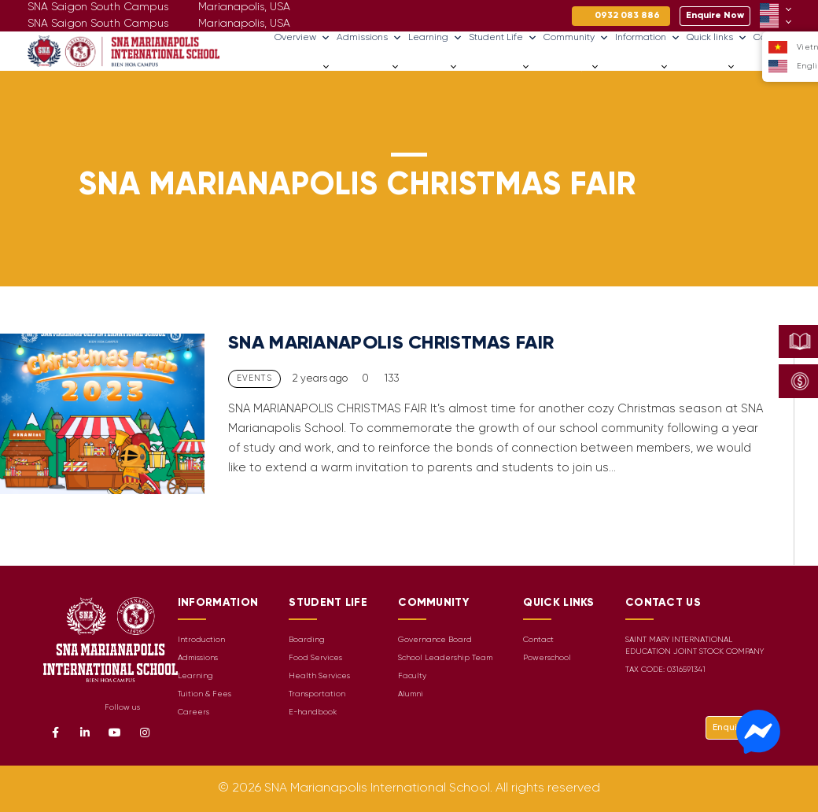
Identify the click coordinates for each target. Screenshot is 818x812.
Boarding (307, 640)
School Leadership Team (445, 658)
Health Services (319, 676)
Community (576, 38)
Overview (302, 38)
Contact (538, 640)
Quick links (717, 38)
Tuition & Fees (204, 694)
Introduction (201, 640)
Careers (757, 66)
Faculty (412, 676)
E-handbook (313, 712)
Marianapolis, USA (244, 24)
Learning (435, 38)
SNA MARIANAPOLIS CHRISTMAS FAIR (391, 343)
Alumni (410, 694)
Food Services (315, 658)
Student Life (503, 38)
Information (647, 38)
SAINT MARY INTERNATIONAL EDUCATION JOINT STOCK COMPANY (694, 646)
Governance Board (435, 640)
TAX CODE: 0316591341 (665, 670)
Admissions (369, 38)
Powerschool (547, 658)
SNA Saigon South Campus (98, 24)
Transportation (317, 694)
